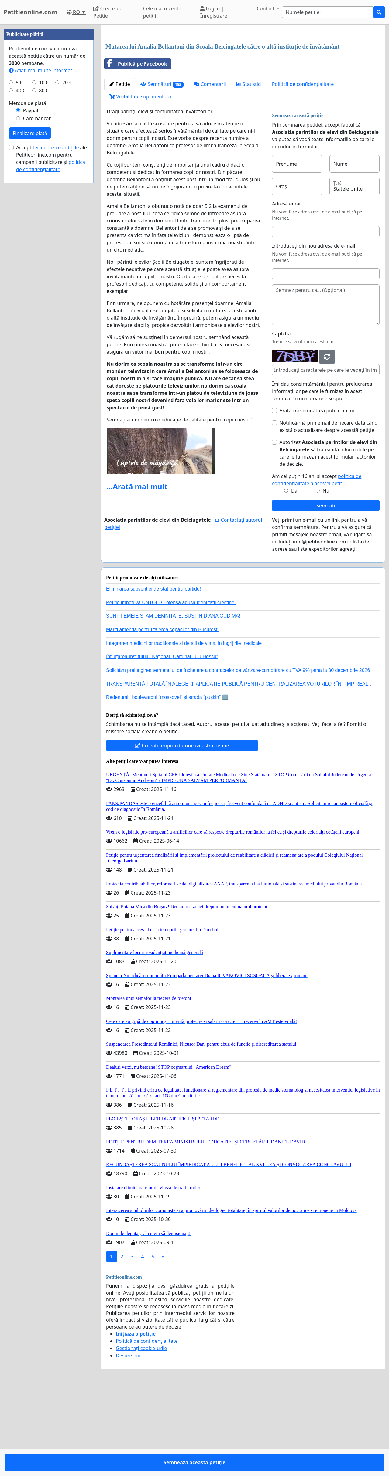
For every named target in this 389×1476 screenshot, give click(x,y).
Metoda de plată (27, 285)
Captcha (281, 418)
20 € (67, 264)
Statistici (249, 169)
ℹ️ (225, 782)
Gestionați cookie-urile (141, 1433)
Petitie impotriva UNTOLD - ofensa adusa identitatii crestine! (171, 687)
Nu (326, 575)
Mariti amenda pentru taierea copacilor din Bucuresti (162, 714)
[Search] (327, 12)
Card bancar (37, 300)
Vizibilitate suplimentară (140, 181)
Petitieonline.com (30, 12)
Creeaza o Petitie (107, 12)
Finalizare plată (30, 315)
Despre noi (128, 1440)
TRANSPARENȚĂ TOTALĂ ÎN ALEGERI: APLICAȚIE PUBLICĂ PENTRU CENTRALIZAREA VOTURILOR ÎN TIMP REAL (237, 768)
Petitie (119, 169)
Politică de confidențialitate (303, 169)
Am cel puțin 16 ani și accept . (316, 565)
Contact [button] (266, 8)
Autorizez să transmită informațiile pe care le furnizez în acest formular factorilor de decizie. (328, 538)
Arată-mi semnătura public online (317, 495)
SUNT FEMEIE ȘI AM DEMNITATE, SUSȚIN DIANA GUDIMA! (173, 700)
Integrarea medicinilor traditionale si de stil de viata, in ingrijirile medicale (184, 728)
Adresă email (286, 288)
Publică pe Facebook (136, 148)
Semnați (325, 590)
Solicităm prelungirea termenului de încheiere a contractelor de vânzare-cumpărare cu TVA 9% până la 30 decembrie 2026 (238, 755)
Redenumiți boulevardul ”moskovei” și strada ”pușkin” (163, 782)
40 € (21, 272)
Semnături (162, 169)
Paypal (30, 292)
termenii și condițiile (56, 329)
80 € (44, 272)
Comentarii (210, 169)
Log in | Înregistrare (213, 12)
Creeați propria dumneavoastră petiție (182, 830)
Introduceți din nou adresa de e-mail (313, 330)
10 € (44, 264)
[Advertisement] (243, 76)
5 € (19, 264)
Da (294, 575)
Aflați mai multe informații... (44, 252)
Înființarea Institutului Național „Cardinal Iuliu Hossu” (162, 741)
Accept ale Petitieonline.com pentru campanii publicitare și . (51, 340)
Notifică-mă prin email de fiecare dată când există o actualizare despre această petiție (328, 511)
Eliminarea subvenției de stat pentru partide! (153, 673)
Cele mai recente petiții (162, 12)
